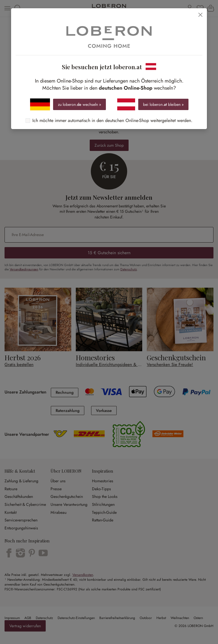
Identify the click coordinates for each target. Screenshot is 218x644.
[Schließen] (200, 14)
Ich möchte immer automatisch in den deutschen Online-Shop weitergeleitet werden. (112, 120)
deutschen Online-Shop (125, 88)
